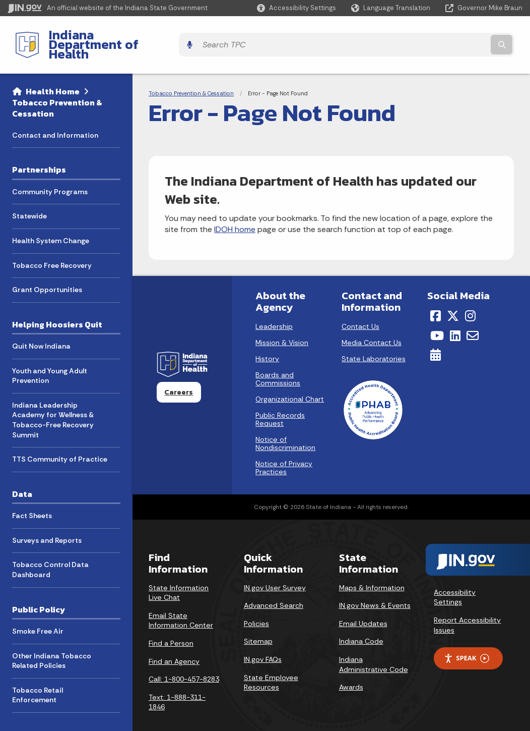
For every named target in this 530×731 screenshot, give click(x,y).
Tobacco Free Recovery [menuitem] (52, 247)
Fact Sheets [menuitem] (32, 498)
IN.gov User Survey (275, 570)
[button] (296, 8)
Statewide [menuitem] (29, 198)
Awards (351, 669)
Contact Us (360, 309)
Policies (256, 605)
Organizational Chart (289, 381)
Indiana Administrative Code (373, 646)
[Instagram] (470, 299)
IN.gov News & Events (375, 588)
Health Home (53, 73)
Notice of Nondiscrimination (285, 426)
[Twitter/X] (453, 299)
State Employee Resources (271, 664)
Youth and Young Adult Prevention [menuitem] (49, 358)
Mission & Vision (281, 325)
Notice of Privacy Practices (283, 450)
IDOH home (234, 212)
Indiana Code (361, 624)
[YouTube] (437, 318)
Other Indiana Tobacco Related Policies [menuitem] (51, 643)
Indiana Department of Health (129, 35)
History (267, 341)
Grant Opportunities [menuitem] (47, 272)
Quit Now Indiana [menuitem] (41, 328)
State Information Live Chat (179, 575)
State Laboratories (374, 341)
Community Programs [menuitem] (50, 174)
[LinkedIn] (455, 318)
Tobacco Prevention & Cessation (57, 90)
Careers (178, 374)
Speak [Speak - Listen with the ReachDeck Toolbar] (466, 641)
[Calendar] (435, 337)
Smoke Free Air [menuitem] (37, 613)
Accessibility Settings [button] (455, 579)
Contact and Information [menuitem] (55, 117)
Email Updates (363, 605)
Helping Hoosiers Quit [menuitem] (57, 306)
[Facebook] (435, 299)
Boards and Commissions (277, 361)
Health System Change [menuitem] (50, 223)
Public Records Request (280, 402)
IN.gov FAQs (263, 641)
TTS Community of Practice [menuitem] (59, 441)
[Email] (473, 318)
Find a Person (171, 625)
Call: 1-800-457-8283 (184, 661)
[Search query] (460, 36)
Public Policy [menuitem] (38, 591)
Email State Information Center (181, 602)
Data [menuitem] (22, 476)
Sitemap (258, 624)
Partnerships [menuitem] (39, 152)
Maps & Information (372, 570)
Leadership (274, 309)
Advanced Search (273, 588)
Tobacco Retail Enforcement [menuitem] (37, 677)
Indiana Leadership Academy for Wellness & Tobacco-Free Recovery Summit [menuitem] (53, 402)
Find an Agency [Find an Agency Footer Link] (174, 643)
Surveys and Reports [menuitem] (47, 522)
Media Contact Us (372, 325)
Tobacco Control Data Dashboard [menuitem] (50, 552)
